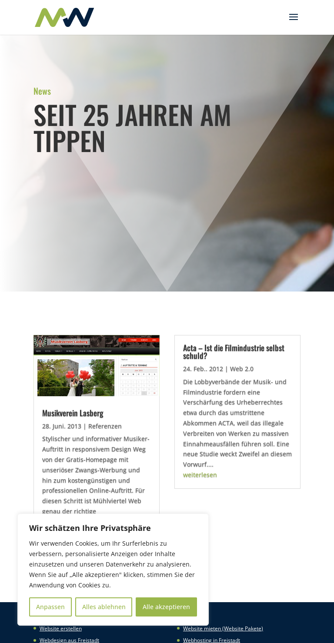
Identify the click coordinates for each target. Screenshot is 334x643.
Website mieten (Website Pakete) (223, 628)
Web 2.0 (242, 369)
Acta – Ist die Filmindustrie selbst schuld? (233, 351)
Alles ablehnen (104, 607)
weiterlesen (200, 475)
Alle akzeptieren (166, 607)
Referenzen (105, 426)
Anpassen (50, 607)
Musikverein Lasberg (73, 412)
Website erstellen (61, 628)
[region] (113, 570)
